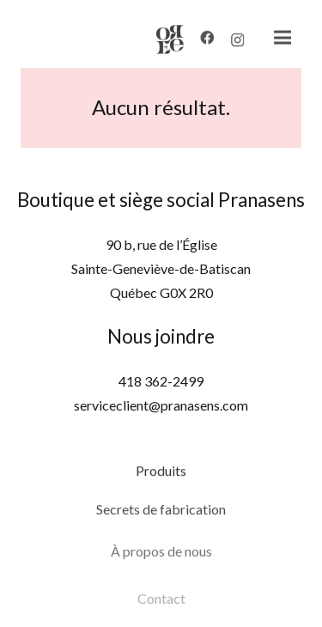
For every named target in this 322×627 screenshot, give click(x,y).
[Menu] (274, 37)
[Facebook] (199, 39)
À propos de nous (161, 565)
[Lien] (164, 39)
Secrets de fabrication (161, 518)
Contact (161, 612)
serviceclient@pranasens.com (161, 405)
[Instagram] (229, 44)
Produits (161, 476)
